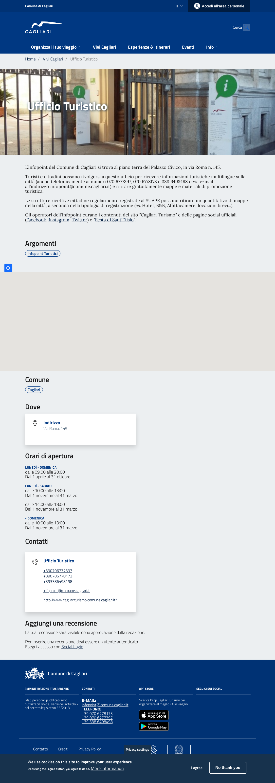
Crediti (63, 749)
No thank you (227, 767)
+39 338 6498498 (97, 722)
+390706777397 (57, 570)
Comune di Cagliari (39, 5)
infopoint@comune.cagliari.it (66, 590)
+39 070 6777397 (97, 718)
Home (30, 59)
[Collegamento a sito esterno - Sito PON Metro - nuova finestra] (152, 748)
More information (107, 768)
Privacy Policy (89, 749)
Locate (8, 268)
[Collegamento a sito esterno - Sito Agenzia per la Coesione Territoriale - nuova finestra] (179, 748)
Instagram (59, 220)
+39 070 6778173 (97, 713)
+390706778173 (57, 576)
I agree (196, 768)
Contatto (40, 749)
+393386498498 (57, 581)
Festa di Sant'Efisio (114, 220)
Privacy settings (137, 749)
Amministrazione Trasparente (47, 688)
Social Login (72, 646)
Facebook (36, 220)
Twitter (79, 220)
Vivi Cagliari (53, 59)
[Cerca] (244, 27)
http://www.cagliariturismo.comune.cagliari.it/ (80, 600)
